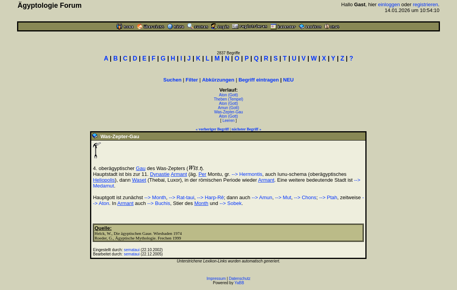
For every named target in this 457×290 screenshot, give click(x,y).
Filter (192, 80)
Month (201, 203)
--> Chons (305, 197)
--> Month (155, 197)
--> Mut (283, 197)
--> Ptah (328, 197)
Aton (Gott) (228, 95)
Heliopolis (104, 180)
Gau (141, 168)
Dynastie (160, 174)
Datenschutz (240, 278)
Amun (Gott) (228, 108)
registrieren (425, 4)
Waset (139, 180)
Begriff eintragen (258, 80)
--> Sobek (230, 203)
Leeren (228, 120)
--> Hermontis (246, 174)
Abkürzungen (218, 80)
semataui (132, 250)
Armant (179, 174)
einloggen (389, 4)
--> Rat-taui (181, 197)
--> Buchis (158, 203)
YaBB (239, 283)
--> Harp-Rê (210, 197)
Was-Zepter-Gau (228, 112)
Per (202, 174)
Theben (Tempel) (228, 99)
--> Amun (262, 197)
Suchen (172, 80)
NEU (288, 80)
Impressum (216, 278)
